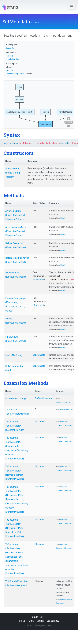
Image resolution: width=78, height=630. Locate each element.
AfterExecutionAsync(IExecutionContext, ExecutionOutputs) (16, 231)
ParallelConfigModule (15, 74)
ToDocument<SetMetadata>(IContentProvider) (15, 425)
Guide (35, 617)
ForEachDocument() (15, 398)
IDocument (39, 279)
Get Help (41, 621)
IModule (9, 56)
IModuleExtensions (63, 402)
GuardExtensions (66, 410)
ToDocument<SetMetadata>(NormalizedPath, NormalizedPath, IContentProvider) (14, 528)
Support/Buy (53, 621)
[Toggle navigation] (71, 7)
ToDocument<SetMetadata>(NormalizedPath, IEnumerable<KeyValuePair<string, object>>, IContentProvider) (16, 499)
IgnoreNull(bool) (13, 355)
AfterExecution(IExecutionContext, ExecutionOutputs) (15, 215)
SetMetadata (39, 355)
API (42, 617)
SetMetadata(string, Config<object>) (12, 172)
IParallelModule (12, 59)
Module (9, 70)
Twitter (31, 621)
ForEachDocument (43, 398)
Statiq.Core (10, 48)
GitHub (22, 621)
